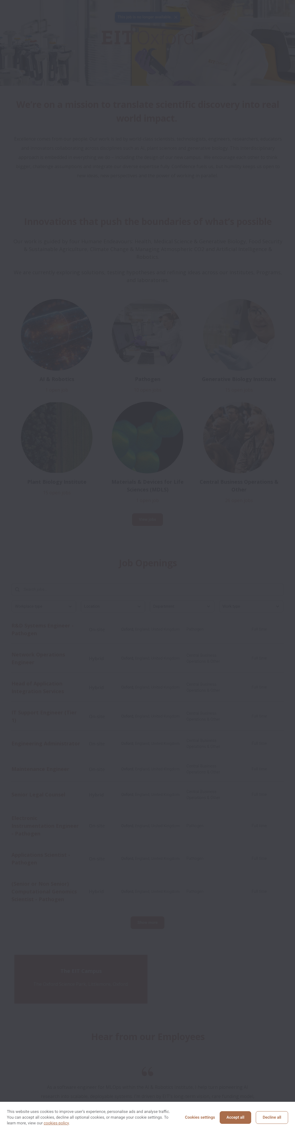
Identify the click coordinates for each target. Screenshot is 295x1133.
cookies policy (56, 1123)
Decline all (272, 1117)
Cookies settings (200, 1117)
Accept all (235, 1117)
